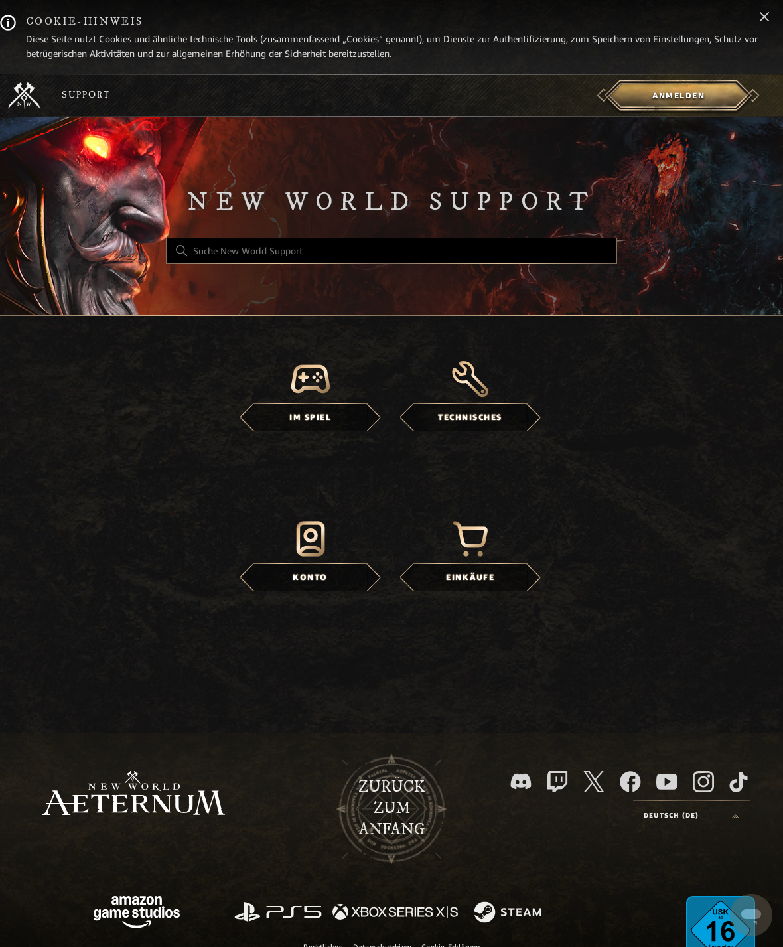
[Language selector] (691, 816)
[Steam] (509, 913)
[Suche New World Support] (391, 251)
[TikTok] (738, 781)
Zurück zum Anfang (391, 808)
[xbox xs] (395, 913)
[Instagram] (703, 781)
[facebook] (630, 781)
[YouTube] (666, 781)
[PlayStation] (278, 912)
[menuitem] (678, 95)
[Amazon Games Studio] (137, 914)
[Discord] (521, 781)
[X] (594, 781)
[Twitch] (557, 781)
